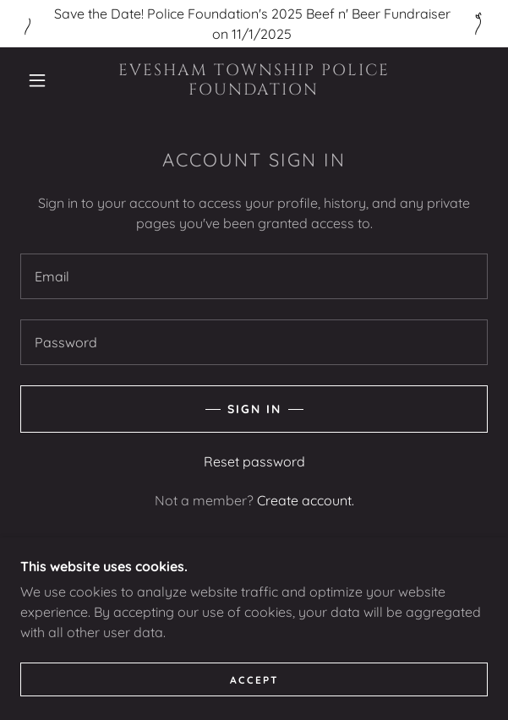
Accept (254, 702)
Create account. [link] (305, 500)
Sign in (254, 409)
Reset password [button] (254, 461)
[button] (43, 80)
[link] (253, 80)
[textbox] (254, 276)
